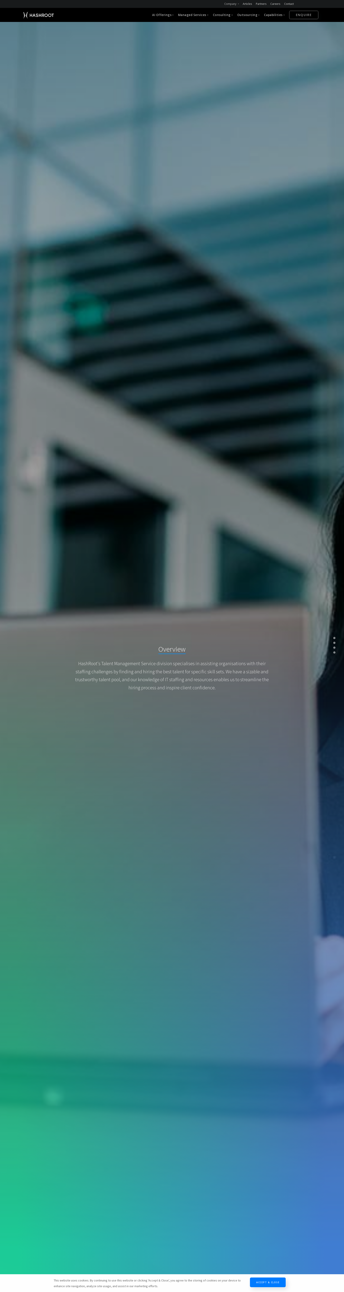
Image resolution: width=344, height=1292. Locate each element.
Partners (261, 4)
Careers (275, 4)
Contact (289, 4)
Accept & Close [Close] (268, 1282)
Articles (247, 4)
